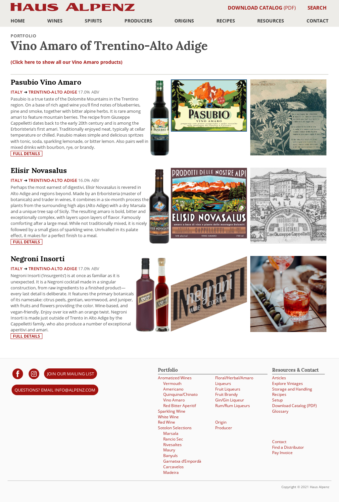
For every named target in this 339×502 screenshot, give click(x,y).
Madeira (171, 472)
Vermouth (172, 383)
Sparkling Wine (171, 411)
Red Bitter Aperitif (179, 405)
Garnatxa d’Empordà (182, 461)
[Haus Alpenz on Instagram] (34, 373)
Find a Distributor (288, 447)
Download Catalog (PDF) (294, 405)
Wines (55, 21)
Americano (173, 389)
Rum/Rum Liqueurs (232, 405)
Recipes (226, 21)
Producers (138, 21)
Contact (317, 21)
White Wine (168, 417)
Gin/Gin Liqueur (229, 400)
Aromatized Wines (175, 378)
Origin (220, 422)
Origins (184, 21)
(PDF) (262, 7)
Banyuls (170, 455)
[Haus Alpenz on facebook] (18, 373)
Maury (169, 450)
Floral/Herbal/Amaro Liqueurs (234, 380)
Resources (270, 21)
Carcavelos (173, 467)
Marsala (170, 433)
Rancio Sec (173, 439)
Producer (223, 428)
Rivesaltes (172, 444)
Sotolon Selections (175, 428)
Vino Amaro (174, 400)
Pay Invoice (282, 452)
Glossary (280, 411)
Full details (26, 153)
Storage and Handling (292, 389)
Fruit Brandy (226, 394)
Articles (279, 378)
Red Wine (166, 422)
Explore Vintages (287, 383)
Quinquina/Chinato (180, 394)
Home (18, 21)
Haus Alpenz (73, 11)
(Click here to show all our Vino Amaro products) (66, 62)
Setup (277, 400)
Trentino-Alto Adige (52, 92)
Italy (17, 92)
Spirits (93, 21)
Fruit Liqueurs (227, 389)
